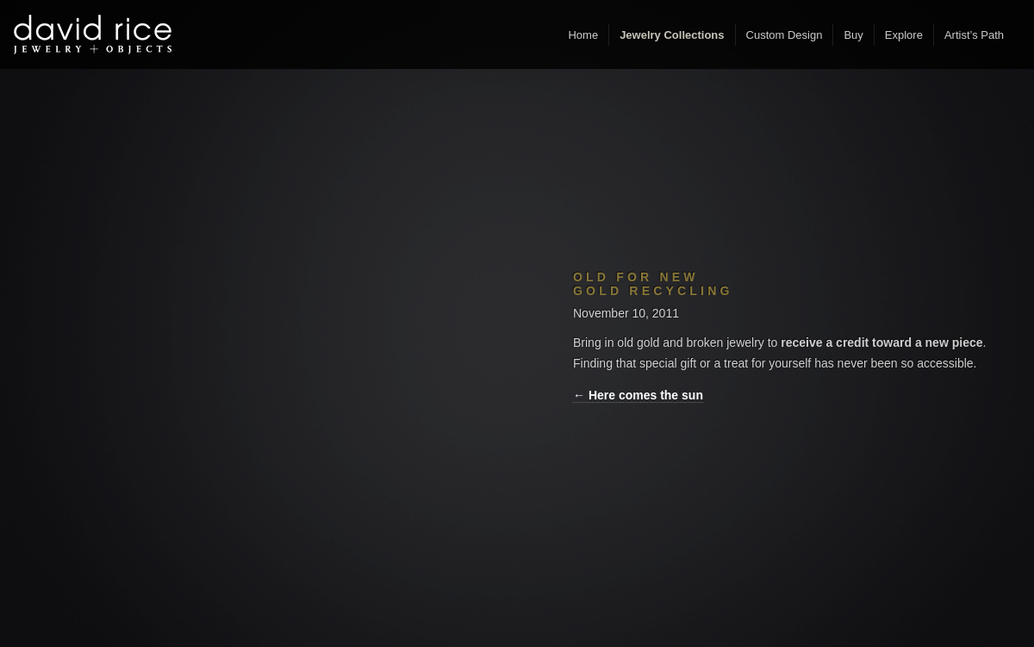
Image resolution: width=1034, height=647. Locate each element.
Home (583, 34)
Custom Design (784, 34)
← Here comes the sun (638, 395)
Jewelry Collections (672, 34)
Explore (904, 34)
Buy (853, 34)
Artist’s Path (974, 34)
